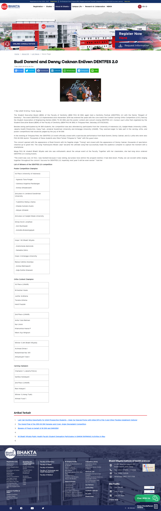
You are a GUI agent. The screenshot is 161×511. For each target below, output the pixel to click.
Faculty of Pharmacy (47, 462)
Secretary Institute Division (73, 495)
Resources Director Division (74, 494)
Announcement (70, 489)
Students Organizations (27, 477)
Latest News (69, 485)
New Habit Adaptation (72, 490)
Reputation (68, 470)
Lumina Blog (89, 487)
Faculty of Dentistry (46, 467)
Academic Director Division (73, 492)
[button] (63, 87)
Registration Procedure (10, 464)
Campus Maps (11, 496)
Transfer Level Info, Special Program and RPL (13, 486)
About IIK (25, 54)
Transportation (27, 470)
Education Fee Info (13, 481)
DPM (24, 479)
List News (35, 54)
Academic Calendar (91, 490)
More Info (127, 1)
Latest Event (69, 487)
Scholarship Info (12, 483)
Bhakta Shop (89, 496)
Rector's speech (70, 467)
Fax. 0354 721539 (121, 473)
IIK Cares (88, 493)
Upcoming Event (70, 484)
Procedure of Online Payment (13, 471)
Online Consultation (13, 476)
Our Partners (89, 484)
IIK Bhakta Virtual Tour (12, 498)
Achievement (69, 475)
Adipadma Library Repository (91, 464)
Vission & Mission (70, 469)
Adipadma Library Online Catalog (93, 468)
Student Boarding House (28, 467)
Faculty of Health (46, 464)
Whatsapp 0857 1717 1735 (124, 476)
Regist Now (53, 1)
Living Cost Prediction (26, 472)
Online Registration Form (13, 468)
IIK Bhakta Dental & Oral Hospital (93, 474)
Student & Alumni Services (93, 477)
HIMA (24, 482)
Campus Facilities (12, 494)
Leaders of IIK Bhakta (71, 477)
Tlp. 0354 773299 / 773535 (125, 470)
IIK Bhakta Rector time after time (74, 473)
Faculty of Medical (46, 475)
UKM (24, 484)
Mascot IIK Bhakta (70, 478)
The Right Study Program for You (12, 479)
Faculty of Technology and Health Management (49, 471)
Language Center (91, 478)
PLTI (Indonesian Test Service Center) (92, 481)
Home (16, 54)
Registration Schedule (10, 474)
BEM (24, 481)
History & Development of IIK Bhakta (73, 464)
